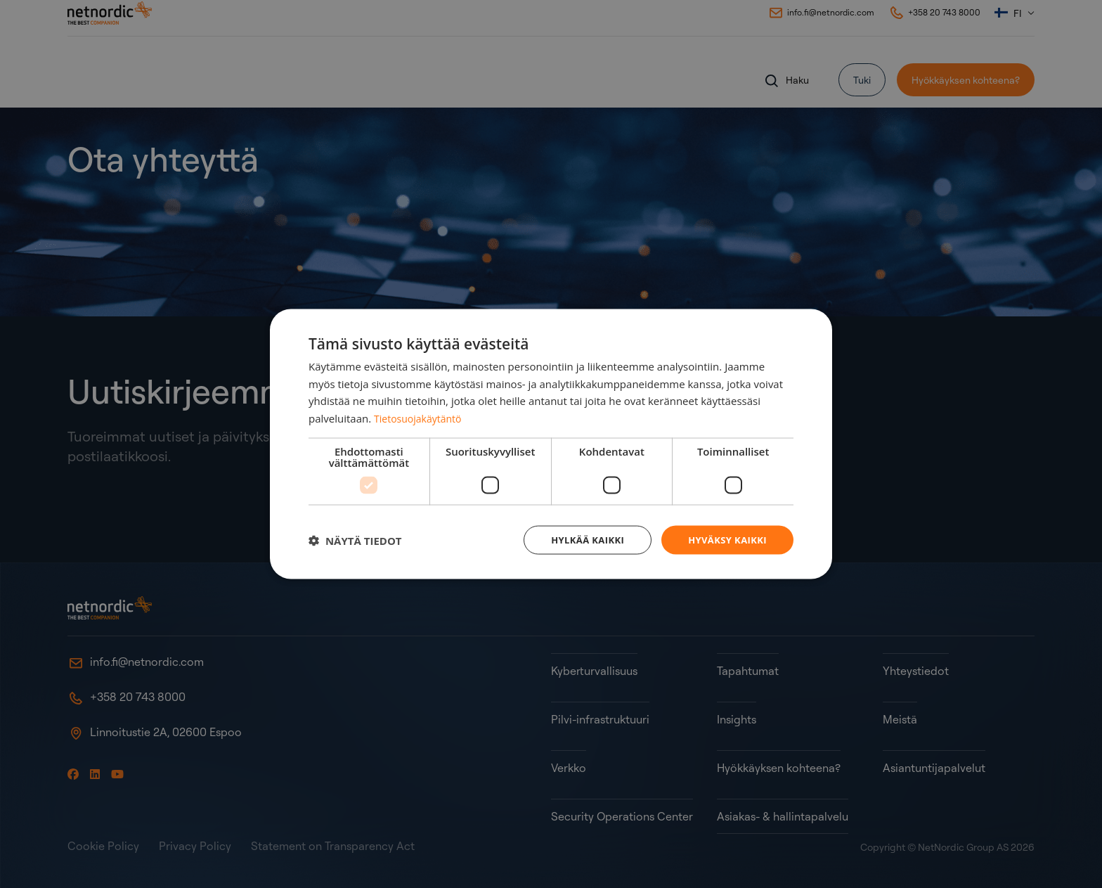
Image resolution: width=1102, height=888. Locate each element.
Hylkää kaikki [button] (579, 539)
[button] (355, 540)
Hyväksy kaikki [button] (724, 539)
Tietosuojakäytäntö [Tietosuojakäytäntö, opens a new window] (420, 417)
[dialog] (551, 443)
